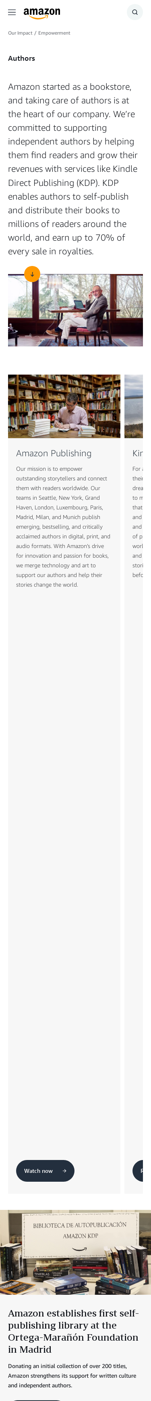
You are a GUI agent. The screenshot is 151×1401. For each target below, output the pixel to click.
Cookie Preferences (69, 1373)
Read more (37, 855)
